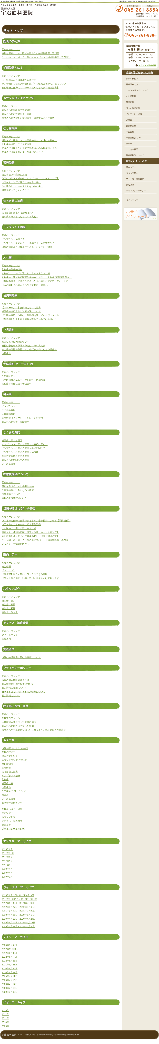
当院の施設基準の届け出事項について (21, 657)
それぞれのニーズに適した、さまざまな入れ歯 (26, 273)
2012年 (5, 1014)
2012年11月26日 (10, 949)
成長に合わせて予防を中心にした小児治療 (23, 345)
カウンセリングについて (14, 760)
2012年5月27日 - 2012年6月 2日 (18, 907)
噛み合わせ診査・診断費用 (15, 422)
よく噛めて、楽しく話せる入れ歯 (19, 528)
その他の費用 (8, 410)
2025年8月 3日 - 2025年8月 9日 (18, 895)
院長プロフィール (11, 718)
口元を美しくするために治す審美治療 (21, 524)
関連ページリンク (11, 49)
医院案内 (6, 638)
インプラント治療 (11, 775)
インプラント (8, 406)
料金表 (5, 795)
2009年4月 (7, 872)
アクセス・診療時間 (12, 820)
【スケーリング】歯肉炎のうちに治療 (21, 307)
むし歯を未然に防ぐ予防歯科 (16, 383)
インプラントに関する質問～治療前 (20, 452)
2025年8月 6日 (9, 945)
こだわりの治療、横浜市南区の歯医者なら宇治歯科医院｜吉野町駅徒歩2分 (51, 1034)
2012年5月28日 (10, 960)
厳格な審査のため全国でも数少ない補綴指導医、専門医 (30, 53)
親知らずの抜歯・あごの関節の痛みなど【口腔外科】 (29, 140)
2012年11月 (8, 853)
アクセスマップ (10, 635)
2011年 (5, 1018)
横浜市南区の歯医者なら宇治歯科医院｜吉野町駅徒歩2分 (22, 1)
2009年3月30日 (10, 992)
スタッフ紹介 (8, 816)
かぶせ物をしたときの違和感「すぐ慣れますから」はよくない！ (35, 83)
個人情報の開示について (14, 687)
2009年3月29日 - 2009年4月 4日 (18, 926)
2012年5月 (7, 861)
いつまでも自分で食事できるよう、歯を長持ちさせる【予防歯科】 (36, 520)
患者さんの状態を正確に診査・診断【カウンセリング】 (30, 532)
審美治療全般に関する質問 (15, 456)
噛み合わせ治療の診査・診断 (16, 114)
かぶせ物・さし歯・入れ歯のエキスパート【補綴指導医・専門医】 (36, 57)
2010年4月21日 (10, 972)
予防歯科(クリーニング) (14, 791)
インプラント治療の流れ (14, 239)
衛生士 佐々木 (10, 612)
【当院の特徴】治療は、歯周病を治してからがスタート (30, 315)
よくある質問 (8, 464)
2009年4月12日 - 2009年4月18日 (18, 922)
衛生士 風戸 (8, 600)
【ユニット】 (8, 570)
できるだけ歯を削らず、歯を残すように (22, 152)
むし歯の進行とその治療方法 (16, 144)
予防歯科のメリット (12, 376)
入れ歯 (5, 779)
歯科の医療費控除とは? (14, 498)
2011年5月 (7, 865)
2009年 (5, 1026)
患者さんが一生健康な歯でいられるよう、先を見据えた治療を (34, 729)
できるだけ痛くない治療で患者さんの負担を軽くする (29, 148)
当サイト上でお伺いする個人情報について (23, 691)
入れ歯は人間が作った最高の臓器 (19, 722)
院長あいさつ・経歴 (12, 809)
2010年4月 (7, 869)
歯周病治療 (7, 783)
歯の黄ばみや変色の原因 (14, 174)
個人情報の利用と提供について (18, 684)
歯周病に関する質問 (12, 440)
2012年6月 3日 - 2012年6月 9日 (18, 903)
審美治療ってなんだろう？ (15, 190)
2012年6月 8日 (9, 953)
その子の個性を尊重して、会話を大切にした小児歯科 (29, 349)
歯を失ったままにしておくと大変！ (20, 216)
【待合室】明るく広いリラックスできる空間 (25, 574)
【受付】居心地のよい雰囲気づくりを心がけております (30, 578)
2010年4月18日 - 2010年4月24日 (18, 918)
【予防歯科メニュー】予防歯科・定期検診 (23, 379)
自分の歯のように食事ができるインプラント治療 (27, 247)
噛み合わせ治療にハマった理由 (18, 725)
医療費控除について (12, 803)
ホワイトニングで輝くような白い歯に (21, 182)
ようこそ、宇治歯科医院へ (15, 544)
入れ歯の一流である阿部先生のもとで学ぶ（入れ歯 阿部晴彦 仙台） (37, 277)
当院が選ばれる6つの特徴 (15, 748)
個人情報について (11, 695)
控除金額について (11, 494)
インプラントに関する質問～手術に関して (23, 448)
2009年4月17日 (10, 976)
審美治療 (6, 768)
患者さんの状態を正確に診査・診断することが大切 (28, 118)
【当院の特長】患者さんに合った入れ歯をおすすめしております (35, 281)
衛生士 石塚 (8, 608)
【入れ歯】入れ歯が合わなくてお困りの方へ (25, 285)
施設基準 (6, 824)
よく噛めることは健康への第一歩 (19, 79)
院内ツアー (7, 813)
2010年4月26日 (10, 968)
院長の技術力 (8, 752)
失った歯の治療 (10, 771)
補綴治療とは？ (10, 756)
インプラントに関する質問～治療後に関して (25, 444)
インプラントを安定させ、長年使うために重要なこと (29, 243)
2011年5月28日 (10, 964)
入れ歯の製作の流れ (12, 269)
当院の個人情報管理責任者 (15, 680)
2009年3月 (7, 876)
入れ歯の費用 (8, 414)
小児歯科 (6, 353)
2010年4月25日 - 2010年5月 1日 (18, 915)
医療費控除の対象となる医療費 (18, 490)
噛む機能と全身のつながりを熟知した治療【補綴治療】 (30, 87)
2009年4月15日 (10, 980)
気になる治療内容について (15, 341)
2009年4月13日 (10, 988)
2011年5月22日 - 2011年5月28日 (18, 911)
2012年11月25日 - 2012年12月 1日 (19, 899)
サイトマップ (132, 200)
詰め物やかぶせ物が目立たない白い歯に (22, 186)
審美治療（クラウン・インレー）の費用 (22, 418)
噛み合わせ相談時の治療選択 (16, 110)
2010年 (5, 1022)
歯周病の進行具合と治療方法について (21, 311)
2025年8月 (7, 849)
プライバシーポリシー (13, 828)
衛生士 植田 (8, 604)
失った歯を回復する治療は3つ (17, 212)
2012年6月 (7, 857)
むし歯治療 (7, 764)
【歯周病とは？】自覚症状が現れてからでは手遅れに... (30, 319)
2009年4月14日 (10, 984)
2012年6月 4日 (9, 956)
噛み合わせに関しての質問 (15, 460)
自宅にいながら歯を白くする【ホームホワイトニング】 (30, 178)
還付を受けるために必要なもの (18, 486)
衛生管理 (6, 566)
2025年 (5, 1010)
